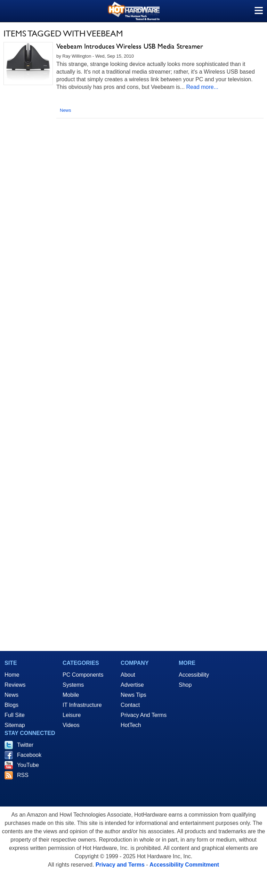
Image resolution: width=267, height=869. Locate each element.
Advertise (132, 685)
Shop (185, 685)
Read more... (202, 87)
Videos (71, 725)
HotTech (131, 725)
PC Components (83, 675)
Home (12, 675)
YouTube (28, 765)
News (65, 110)
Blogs (11, 705)
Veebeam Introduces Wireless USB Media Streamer (129, 46)
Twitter (25, 745)
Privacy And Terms (144, 715)
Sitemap (15, 725)
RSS (23, 775)
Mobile (71, 695)
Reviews (15, 685)
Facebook (29, 755)
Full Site (15, 715)
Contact (130, 705)
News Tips (133, 695)
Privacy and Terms (120, 865)
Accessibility (194, 675)
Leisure (72, 715)
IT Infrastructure (82, 705)
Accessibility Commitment (184, 865)
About (128, 675)
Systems (73, 685)
